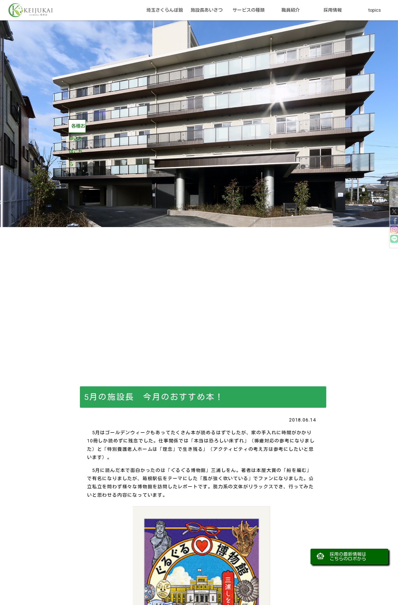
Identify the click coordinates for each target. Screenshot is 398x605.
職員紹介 (290, 10)
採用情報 (332, 10)
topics (374, 10)
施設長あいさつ (207, 10)
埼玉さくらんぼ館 (164, 10)
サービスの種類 (249, 10)
